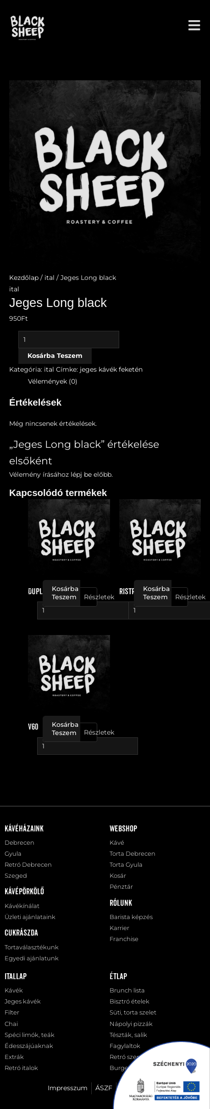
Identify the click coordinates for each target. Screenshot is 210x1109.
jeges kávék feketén (111, 369)
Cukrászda (21, 933)
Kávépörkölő (24, 892)
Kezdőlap (24, 277)
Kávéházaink (24, 829)
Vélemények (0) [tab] (52, 381)
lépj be (81, 474)
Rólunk (121, 903)
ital (49, 277)
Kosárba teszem (55, 355)
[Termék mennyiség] (68, 340)
